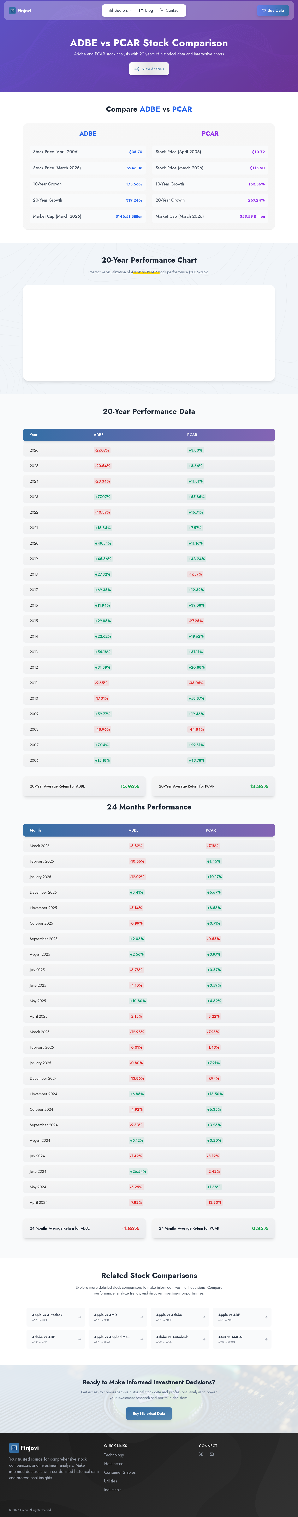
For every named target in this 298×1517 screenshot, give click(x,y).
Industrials (112, 1490)
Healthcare (113, 1464)
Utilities (110, 1481)
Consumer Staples (120, 1472)
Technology (114, 1455)
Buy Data (273, 10)
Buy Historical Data (149, 1413)
